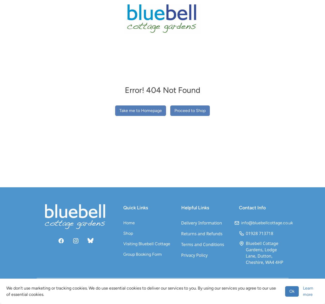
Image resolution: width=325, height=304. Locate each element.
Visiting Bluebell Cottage (146, 243)
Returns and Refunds (202, 234)
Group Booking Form (142, 254)
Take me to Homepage (140, 110)
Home (129, 222)
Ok (292, 291)
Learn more (308, 291)
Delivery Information (201, 223)
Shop (128, 233)
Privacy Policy (194, 255)
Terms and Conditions (202, 244)
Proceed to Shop (190, 110)
